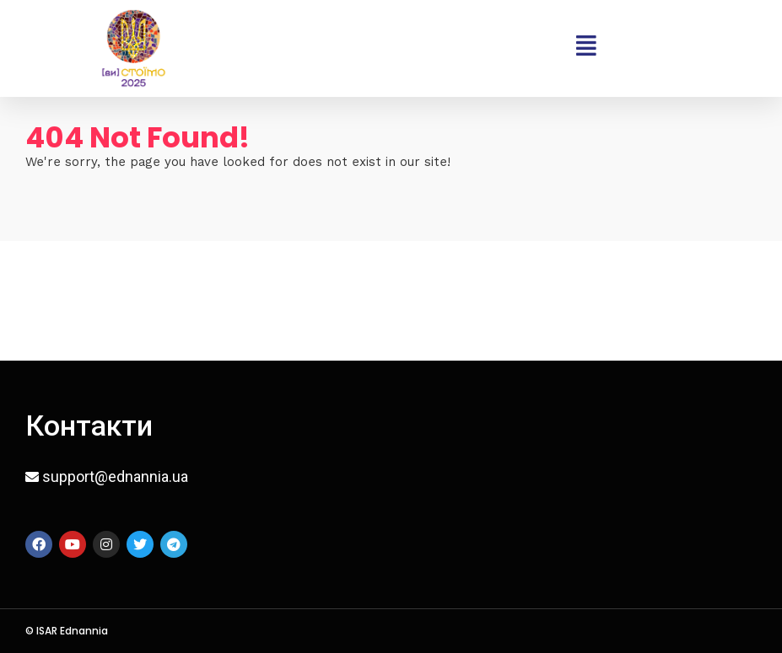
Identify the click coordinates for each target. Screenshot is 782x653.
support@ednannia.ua (115, 476)
